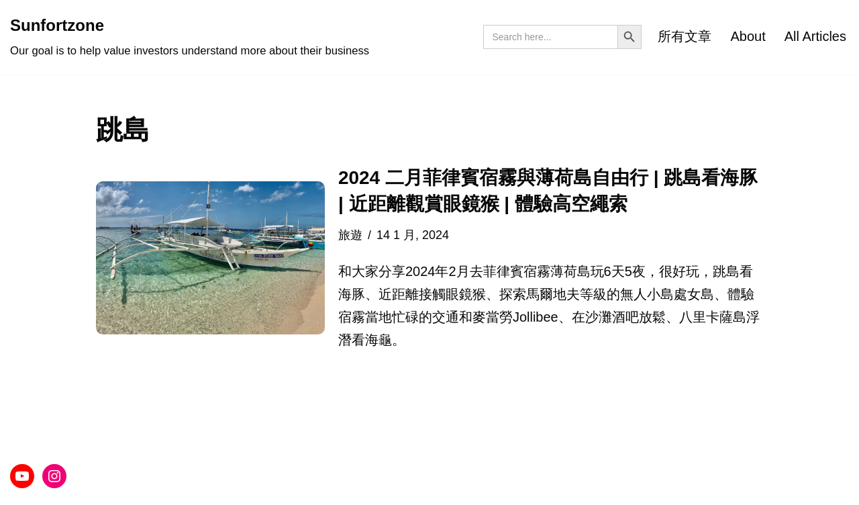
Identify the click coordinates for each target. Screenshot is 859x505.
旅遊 (350, 235)
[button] (210, 257)
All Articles (815, 36)
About (747, 36)
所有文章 (684, 36)
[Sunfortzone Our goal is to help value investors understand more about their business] (189, 37)
